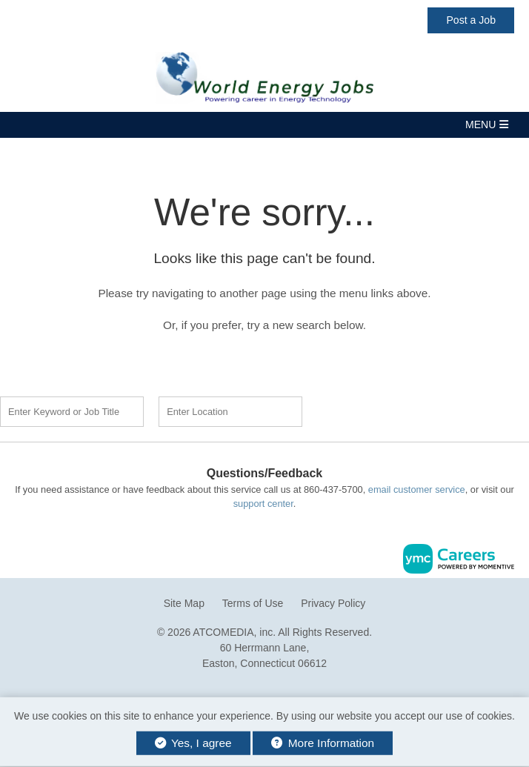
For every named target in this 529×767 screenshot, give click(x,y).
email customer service (416, 489)
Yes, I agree (193, 743)
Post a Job (471, 20)
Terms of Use (252, 603)
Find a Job (397, 410)
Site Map (184, 603)
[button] (264, 125)
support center (263, 503)
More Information (322, 743)
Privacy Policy (333, 603)
